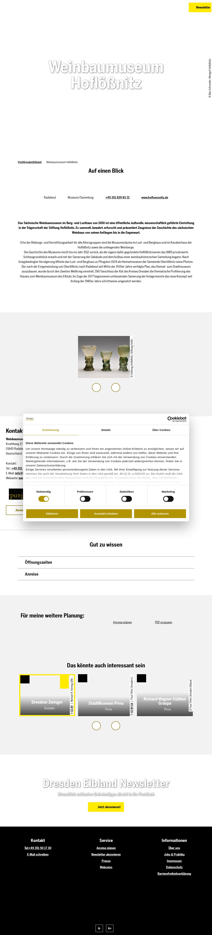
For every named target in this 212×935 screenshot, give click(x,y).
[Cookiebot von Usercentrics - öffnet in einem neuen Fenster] (170, 419)
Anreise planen (106, 848)
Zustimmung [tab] (50, 429)
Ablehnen (52, 513)
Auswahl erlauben (106, 513)
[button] (167, 7)
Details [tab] (106, 429)
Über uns (174, 848)
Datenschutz (174, 867)
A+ (110, 928)
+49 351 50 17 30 (40, 848)
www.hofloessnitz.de (154, 197)
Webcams (106, 867)
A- (99, 928)
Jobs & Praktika (174, 854)
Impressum (174, 861)
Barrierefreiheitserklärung (174, 874)
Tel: (26, 848)
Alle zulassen (160, 513)
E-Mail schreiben (38, 854)
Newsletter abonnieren (106, 854)
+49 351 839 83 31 (117, 197)
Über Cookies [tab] (161, 429)
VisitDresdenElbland (30, 162)
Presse (106, 861)
